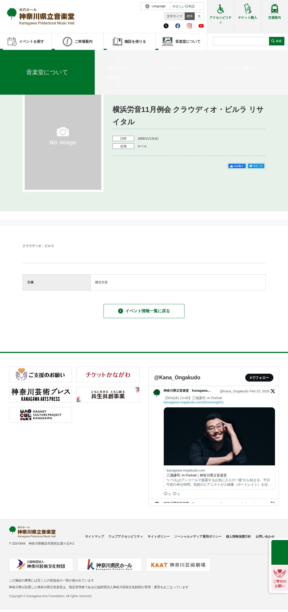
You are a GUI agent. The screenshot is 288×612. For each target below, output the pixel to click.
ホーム (11, 55)
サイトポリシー (159, 536)
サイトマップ (94, 536)
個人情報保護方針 (238, 536)
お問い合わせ (265, 536)
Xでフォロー (259, 378)
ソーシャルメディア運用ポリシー (197, 536)
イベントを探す (28, 55)
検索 (279, 41)
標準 (190, 16)
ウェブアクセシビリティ (125, 536)
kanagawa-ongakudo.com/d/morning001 (194, 402)
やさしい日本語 (184, 6)
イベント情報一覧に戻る (144, 310)
